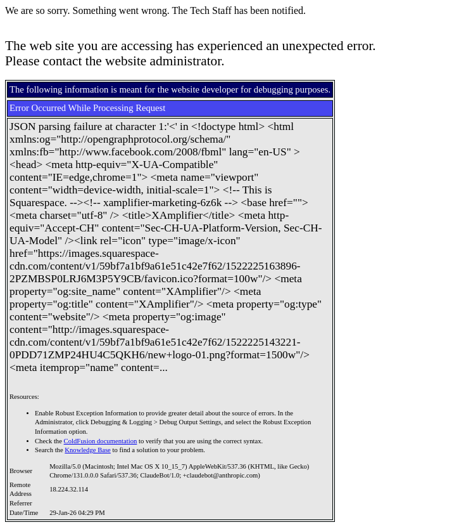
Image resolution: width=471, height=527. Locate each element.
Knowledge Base (88, 449)
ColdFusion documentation (100, 441)
